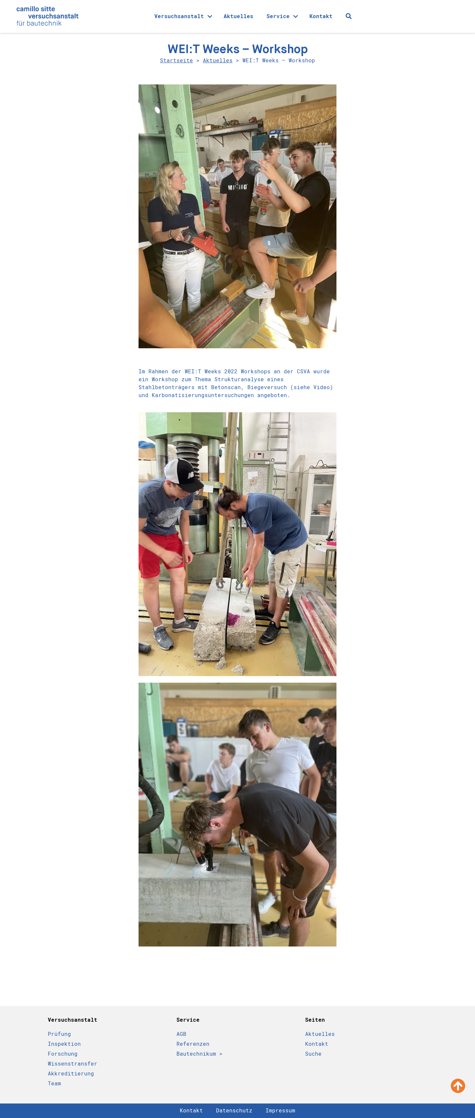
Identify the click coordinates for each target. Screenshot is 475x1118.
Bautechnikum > (199, 1054)
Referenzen (192, 1044)
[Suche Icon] (349, 16)
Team (54, 1083)
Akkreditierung (71, 1074)
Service (282, 16)
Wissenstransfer (72, 1064)
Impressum (280, 1110)
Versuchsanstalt (183, 16)
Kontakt (320, 16)
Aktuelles (238, 16)
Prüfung (59, 1034)
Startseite (176, 60)
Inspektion (64, 1044)
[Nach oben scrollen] (458, 1085)
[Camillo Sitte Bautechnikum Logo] (47, 16)
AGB (181, 1034)
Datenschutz (234, 1110)
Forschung (63, 1054)
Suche (313, 1054)
